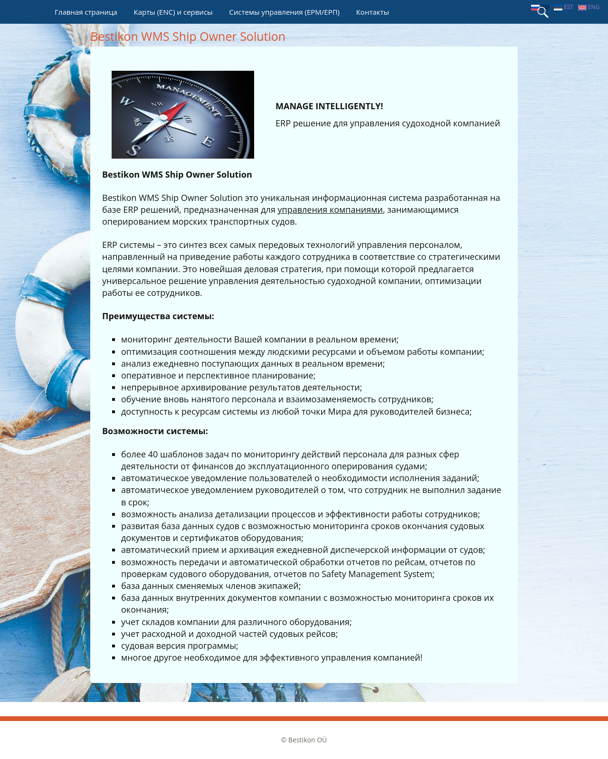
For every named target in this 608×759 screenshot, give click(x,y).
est (563, 7)
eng (589, 7)
